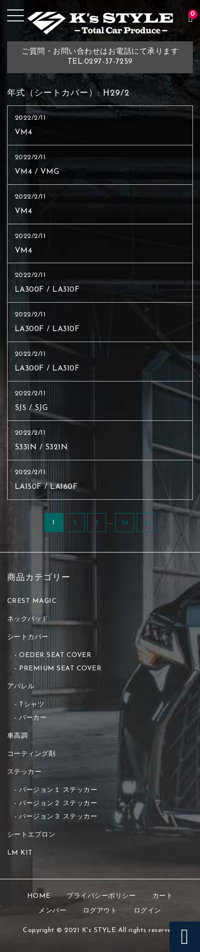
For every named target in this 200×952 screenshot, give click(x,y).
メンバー (52, 910)
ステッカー (24, 772)
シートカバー (28, 637)
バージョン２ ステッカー (58, 803)
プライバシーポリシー (101, 896)
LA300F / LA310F (47, 290)
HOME (38, 896)
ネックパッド (28, 619)
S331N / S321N (41, 447)
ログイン (147, 910)
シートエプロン (31, 834)
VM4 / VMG (37, 172)
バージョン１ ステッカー (58, 790)
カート (162, 896)
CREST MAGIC (32, 601)
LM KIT (20, 853)
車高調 (17, 736)
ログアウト (100, 910)
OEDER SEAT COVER (55, 655)
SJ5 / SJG (31, 408)
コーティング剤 (31, 754)
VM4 (23, 132)
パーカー (33, 718)
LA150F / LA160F (46, 487)
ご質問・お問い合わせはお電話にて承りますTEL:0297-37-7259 (100, 57)
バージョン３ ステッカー (58, 816)
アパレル (21, 686)
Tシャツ (31, 704)
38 (125, 522)
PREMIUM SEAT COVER (60, 668)
